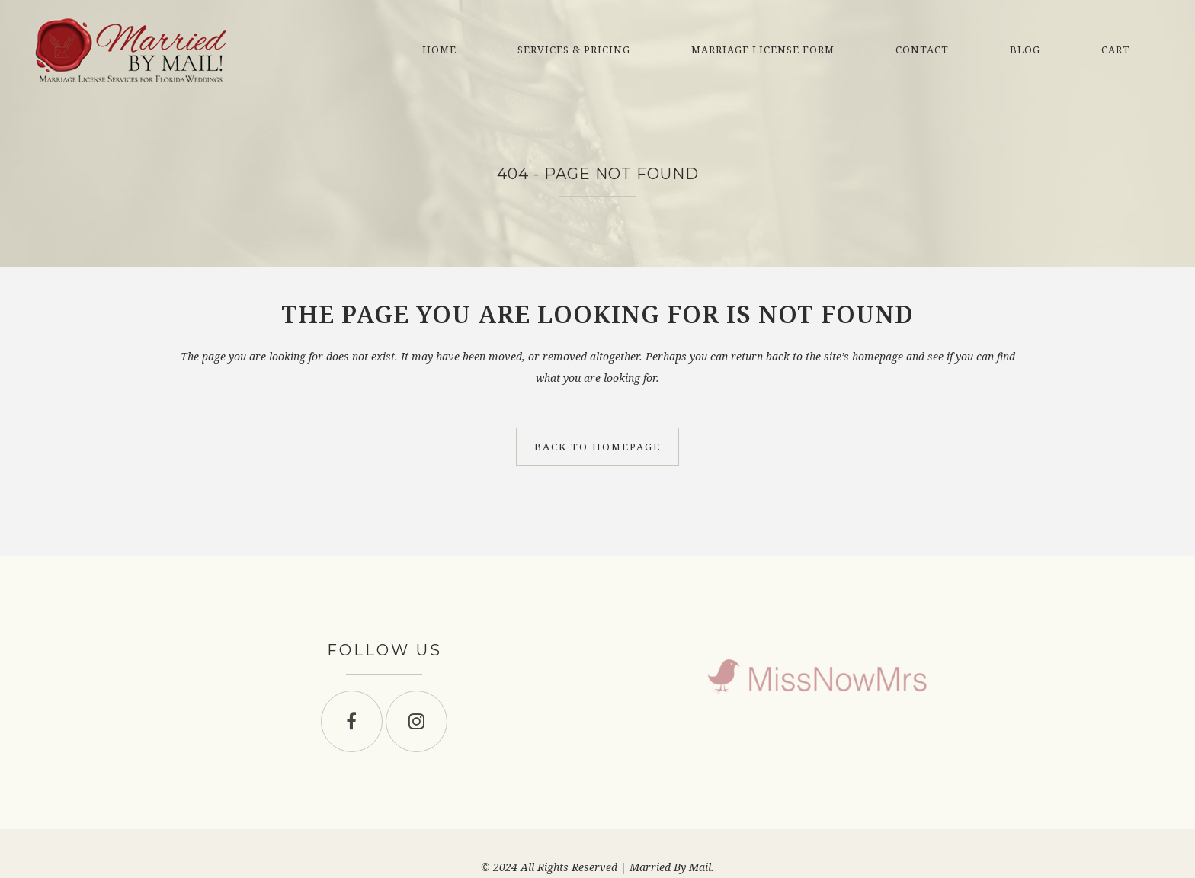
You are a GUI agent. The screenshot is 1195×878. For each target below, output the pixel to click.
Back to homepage (597, 446)
